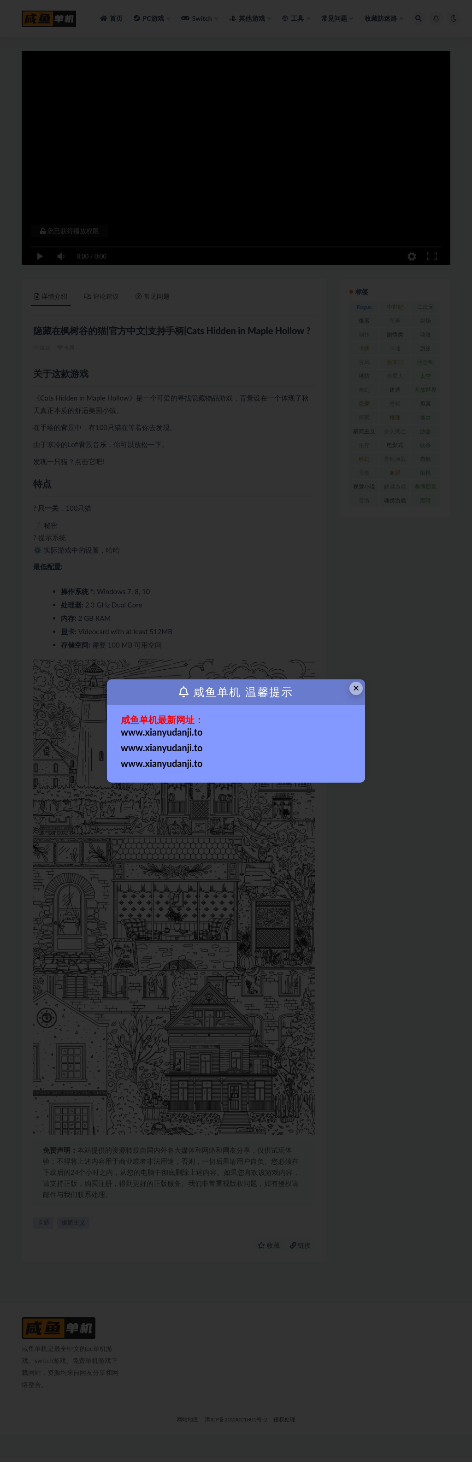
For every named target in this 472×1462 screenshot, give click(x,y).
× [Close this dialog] (356, 688)
